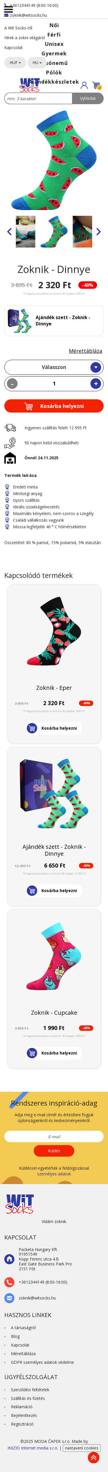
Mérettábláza (85, 350)
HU (37, 62)
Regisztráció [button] (22, 1424)
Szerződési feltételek (30, 1389)
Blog (15, 1336)
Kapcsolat (13, 47)
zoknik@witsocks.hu (25, 15)
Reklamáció (22, 1406)
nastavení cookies (81, 1448)
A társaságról (23, 1327)
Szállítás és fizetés (28, 1398)
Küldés (54, 1150)
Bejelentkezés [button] (24, 1415)
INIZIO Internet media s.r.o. (33, 1448)
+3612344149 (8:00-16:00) (31, 5)
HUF (15, 62)
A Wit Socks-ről (18, 28)
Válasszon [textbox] (54, 367)
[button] (84, 85)
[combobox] (54, 367)
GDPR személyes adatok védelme (42, 1362)
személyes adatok (54, 1174)
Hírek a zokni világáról (24, 37)
